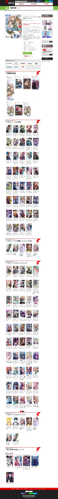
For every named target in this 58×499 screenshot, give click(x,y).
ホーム (7, 10)
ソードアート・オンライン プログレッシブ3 (22, 176)
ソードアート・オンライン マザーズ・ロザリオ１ (22, 319)
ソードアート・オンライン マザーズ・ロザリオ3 (9, 347)
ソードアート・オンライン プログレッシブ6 (36, 361)
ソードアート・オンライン (16, 10)
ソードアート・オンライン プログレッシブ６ (9, 205)
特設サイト (28, 56)
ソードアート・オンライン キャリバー (16, 333)
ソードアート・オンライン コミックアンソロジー (16, 289)
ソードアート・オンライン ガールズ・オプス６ (29, 405)
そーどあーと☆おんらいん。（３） (29, 347)
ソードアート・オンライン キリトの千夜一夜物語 (9, 361)
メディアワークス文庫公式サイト (40, 488)
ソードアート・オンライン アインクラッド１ (22, 275)
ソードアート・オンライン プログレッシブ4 (36, 176)
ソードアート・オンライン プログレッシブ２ (36, 161)
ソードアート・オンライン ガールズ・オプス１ (29, 305)
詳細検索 (33, 1)
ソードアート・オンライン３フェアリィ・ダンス (22, 134)
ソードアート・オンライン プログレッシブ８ (22, 219)
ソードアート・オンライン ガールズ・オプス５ (36, 376)
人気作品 (21, 488)
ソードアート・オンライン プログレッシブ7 (22, 391)
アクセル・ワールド (10, 483)
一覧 (51, 41)
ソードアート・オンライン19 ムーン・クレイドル (22, 191)
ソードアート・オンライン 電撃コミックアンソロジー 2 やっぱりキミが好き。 (22, 377)
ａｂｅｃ (37, 20)
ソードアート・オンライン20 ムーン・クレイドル (29, 191)
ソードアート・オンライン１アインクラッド (9, 134)
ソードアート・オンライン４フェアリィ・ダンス (29, 134)
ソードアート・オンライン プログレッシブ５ (36, 191)
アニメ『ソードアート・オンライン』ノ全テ (9, 253)
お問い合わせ (29, 491)
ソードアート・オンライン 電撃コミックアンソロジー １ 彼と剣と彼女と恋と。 (29, 362)
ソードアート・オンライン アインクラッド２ (16, 275)
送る (47, 1)
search (29, 1)
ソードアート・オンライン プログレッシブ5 (16, 347)
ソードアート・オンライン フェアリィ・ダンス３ (22, 305)
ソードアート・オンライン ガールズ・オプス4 (36, 347)
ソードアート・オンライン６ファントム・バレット (9, 147)
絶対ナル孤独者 (34, 466)
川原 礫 (30, 20)
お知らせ (31, 488)
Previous (47, 18)
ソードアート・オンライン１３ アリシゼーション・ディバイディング (29, 162)
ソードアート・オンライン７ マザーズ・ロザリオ (16, 147)
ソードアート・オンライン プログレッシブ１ (9, 161)
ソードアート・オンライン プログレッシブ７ (16, 219)
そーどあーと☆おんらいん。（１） (9, 275)
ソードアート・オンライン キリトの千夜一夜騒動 (36, 405)
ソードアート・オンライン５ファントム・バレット (36, 134)
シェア (39, 1)
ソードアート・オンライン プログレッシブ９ (22, 233)
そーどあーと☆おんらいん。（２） (9, 319)
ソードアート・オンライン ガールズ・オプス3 (36, 333)
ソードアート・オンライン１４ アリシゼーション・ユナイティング (9, 177)
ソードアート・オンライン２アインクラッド (16, 134)
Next (47, 39)
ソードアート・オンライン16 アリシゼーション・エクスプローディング (29, 177)
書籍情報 (10, 10)
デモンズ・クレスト (10, 466)
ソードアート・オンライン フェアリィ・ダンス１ (29, 275)
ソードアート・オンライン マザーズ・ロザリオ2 (9, 333)
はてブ (51, 1)
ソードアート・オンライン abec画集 (15, 253)
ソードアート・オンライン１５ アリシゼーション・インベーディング (16, 177)
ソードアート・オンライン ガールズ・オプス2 (36, 319)
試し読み (28, 53)
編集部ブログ (26, 488)
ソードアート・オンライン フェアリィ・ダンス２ (22, 289)
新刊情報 (13, 488)
